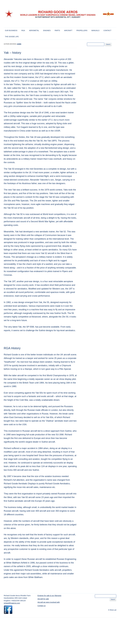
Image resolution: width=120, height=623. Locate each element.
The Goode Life (12, 37)
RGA (23, 30)
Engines (47, 30)
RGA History (12, 348)
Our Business (11, 30)
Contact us (42, 606)
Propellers (81, 30)
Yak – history (12, 52)
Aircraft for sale (43, 599)
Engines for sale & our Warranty (49, 595)
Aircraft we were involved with (49, 602)
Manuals (95, 30)
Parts (57, 30)
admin (19, 44)
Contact (107, 30)
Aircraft (68, 30)
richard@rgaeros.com (12, 603)
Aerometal (34, 30)
